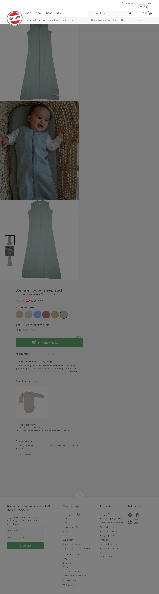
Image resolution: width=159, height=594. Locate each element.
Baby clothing (32, 20)
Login (150, 3)
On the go (137, 20)
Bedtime (83, 20)
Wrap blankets (50, 20)
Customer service (130, 3)
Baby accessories (100, 20)
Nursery (125, 20)
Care (115, 20)
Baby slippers (69, 20)
